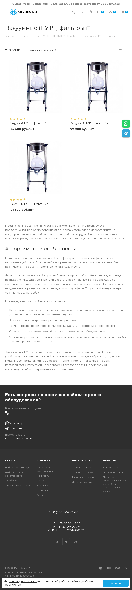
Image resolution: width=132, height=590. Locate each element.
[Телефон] (73, 12)
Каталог (11, 460)
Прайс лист (43, 490)
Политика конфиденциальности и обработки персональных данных (115, 484)
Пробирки (11, 480)
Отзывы (41, 495)
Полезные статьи (113, 472)
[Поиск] (82, 12)
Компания (44, 460)
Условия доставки (82, 472)
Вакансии (42, 485)
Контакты (42, 480)
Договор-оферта (82, 482)
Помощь (109, 460)
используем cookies (22, 581)
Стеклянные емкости (17, 485)
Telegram (66, 538)
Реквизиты (43, 475)
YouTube (75, 538)
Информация (82, 460)
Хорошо (116, 583)
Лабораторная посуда (18, 467)
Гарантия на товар (83, 477)
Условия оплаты (81, 467)
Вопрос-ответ (111, 467)
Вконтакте (56, 538)
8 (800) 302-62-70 (65, 512)
